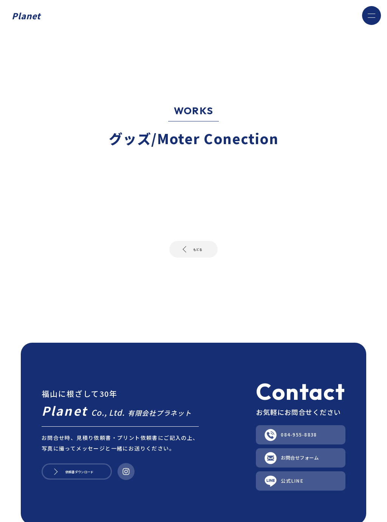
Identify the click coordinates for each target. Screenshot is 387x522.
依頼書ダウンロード (93, 488)
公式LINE (286, 505)
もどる (196, 251)
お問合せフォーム (302, 475)
